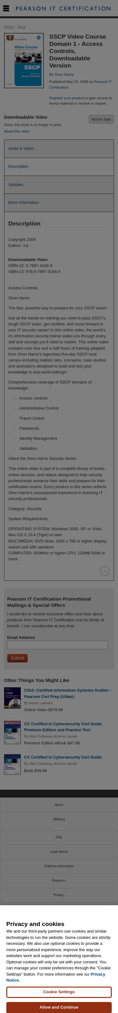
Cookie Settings (59, 995)
